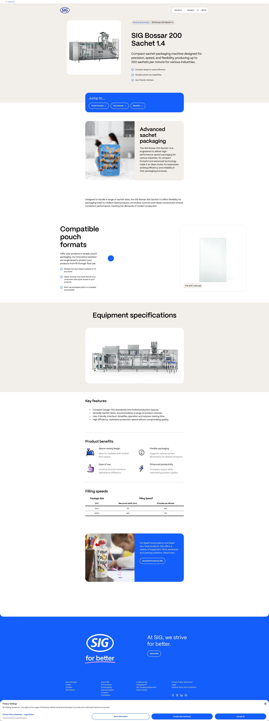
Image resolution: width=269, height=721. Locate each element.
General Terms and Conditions (184, 687)
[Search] (197, 10)
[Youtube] (187, 695)
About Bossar (71, 682)
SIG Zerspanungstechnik (146, 687)
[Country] (204, 10)
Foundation (105, 695)
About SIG (154, 653)
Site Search (70, 690)
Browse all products (141, 22)
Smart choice (141, 690)
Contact (190, 10)
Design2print (141, 685)
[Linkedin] (182, 695)
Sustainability (106, 687)
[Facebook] (174, 695)
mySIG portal (141, 682)
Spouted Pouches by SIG (152, 561)
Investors (104, 692)
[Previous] (111, 258)
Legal (174, 685)
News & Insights (107, 690)
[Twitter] (178, 695)
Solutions (178, 10)
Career (68, 685)
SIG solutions (106, 685)
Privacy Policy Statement (182, 682)
